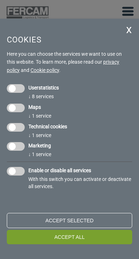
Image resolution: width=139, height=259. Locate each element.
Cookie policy (44, 70)
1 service (39, 116)
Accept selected (69, 220)
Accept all (69, 237)
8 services (41, 96)
